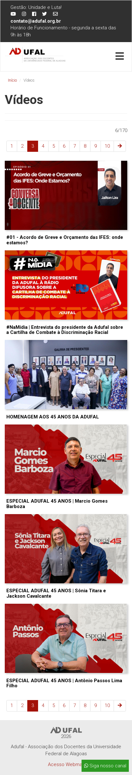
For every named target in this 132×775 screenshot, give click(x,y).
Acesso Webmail (66, 764)
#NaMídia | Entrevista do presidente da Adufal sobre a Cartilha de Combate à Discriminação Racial (64, 330)
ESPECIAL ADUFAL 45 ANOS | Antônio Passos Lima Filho (64, 683)
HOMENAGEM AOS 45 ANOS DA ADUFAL (52, 417)
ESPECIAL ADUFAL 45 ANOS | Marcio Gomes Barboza (57, 503)
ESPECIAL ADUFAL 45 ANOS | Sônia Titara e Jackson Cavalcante (56, 593)
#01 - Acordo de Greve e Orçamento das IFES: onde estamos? (64, 240)
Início (12, 80)
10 (107, 146)
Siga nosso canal (105, 766)
